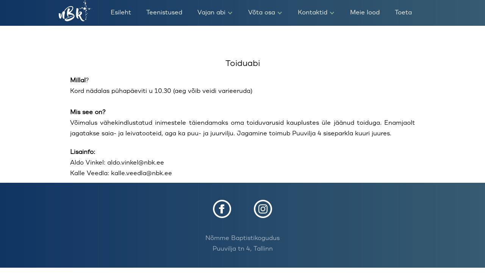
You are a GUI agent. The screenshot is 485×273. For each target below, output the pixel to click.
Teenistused (164, 12)
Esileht (121, 12)
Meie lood (365, 12)
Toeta (403, 12)
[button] (215, 13)
